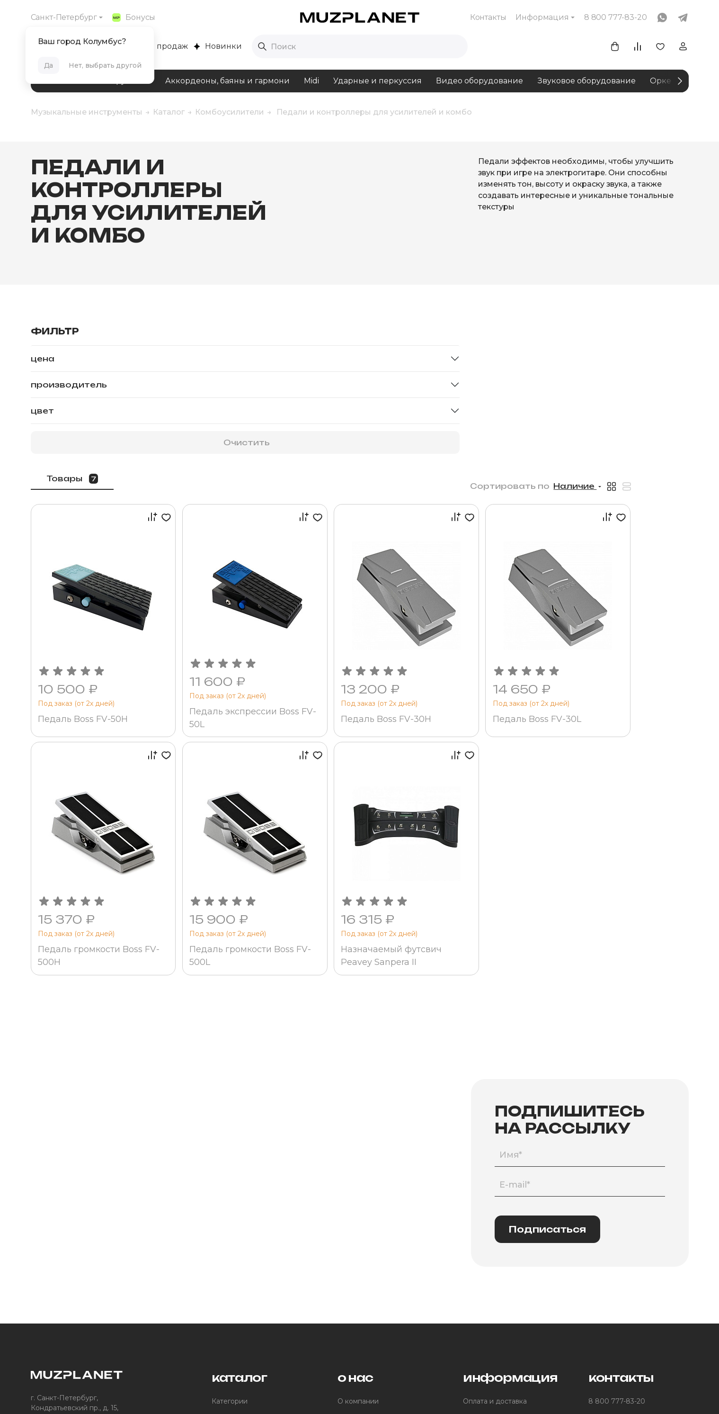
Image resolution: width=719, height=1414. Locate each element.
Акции (473, 1263)
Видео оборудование (479, 80)
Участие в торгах (366, 1295)
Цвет (42, 410)
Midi (311, 80)
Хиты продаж (156, 46)
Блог (345, 1247)
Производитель (69, 384)
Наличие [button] (629, 343)
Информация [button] (541, 17)
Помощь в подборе (245, 1247)
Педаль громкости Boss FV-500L (358, 782)
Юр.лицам (354, 1279)
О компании (358, 1230)
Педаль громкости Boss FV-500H (225, 782)
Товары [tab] (205, 336)
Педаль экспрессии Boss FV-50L (349, 558)
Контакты (488, 17)
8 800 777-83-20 (616, 1230)
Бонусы (133, 17)
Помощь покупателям (500, 1279)
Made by (469, 1392)
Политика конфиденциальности (373, 1392)
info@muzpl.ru (612, 1247)
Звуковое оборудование (586, 80)
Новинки (218, 46)
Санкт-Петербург (64, 17)
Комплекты (230, 1263)
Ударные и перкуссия (377, 80)
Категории (230, 1230)
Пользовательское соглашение (251, 1392)
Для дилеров (359, 1311)
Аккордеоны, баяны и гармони (227, 80)
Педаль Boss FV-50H (218, 559)
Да (48, 65)
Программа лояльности (502, 1247)
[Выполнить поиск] (262, 46)
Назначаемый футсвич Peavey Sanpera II (488, 782)
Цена (42, 358)
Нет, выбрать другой (105, 65)
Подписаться (547, 1058)
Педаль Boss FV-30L (615, 559)
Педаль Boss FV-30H (483, 559)
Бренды (225, 1279)
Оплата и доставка (495, 1230)
